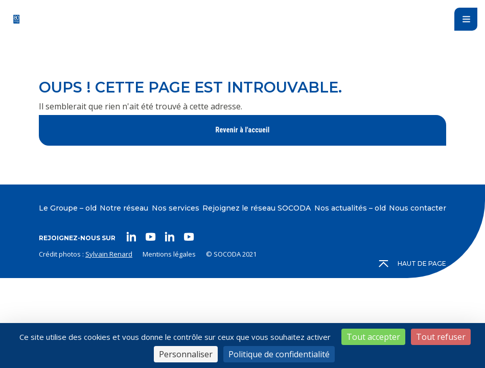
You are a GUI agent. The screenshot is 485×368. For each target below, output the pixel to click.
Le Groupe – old (68, 208)
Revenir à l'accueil (242, 130)
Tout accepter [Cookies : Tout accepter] (373, 336)
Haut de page (413, 264)
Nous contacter (417, 208)
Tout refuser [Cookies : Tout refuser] (441, 336)
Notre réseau (124, 208)
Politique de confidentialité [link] (279, 354)
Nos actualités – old (350, 208)
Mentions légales (169, 254)
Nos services (175, 208)
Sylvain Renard (108, 254)
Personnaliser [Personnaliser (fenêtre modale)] (186, 354)
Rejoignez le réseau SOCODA (256, 208)
